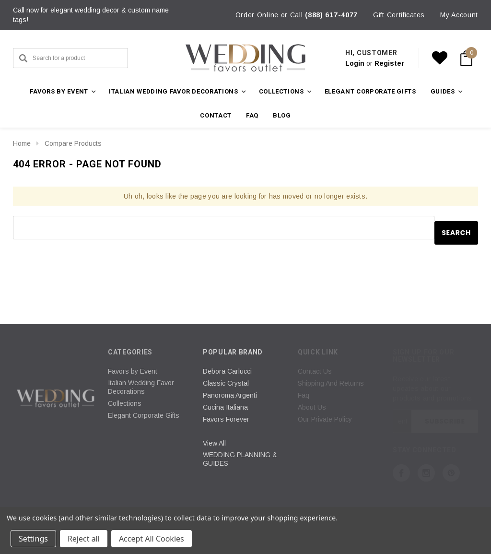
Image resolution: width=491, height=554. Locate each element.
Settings (33, 538)
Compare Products (73, 143)
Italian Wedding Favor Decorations (141, 387)
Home (22, 143)
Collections (124, 403)
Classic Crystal (226, 383)
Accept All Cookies (151, 538)
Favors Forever (226, 419)
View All (214, 443)
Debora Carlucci (227, 371)
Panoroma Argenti (230, 395)
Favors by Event (132, 371)
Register (389, 63)
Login (354, 63)
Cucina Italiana (225, 407)
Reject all (84, 538)
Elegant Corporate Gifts (370, 91)
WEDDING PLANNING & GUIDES (240, 459)
